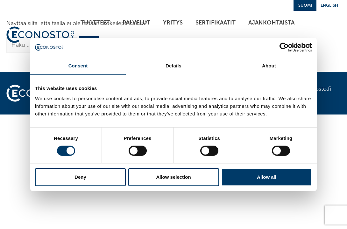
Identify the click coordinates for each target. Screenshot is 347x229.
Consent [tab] (78, 65)
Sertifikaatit (215, 22)
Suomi (305, 5)
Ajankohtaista (271, 22)
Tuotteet (95, 22)
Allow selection (173, 177)
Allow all (266, 177)
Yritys (173, 22)
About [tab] (269, 65)
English (329, 5)
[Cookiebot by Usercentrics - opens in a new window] (284, 47)
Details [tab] (173, 65)
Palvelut (136, 22)
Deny (80, 177)
